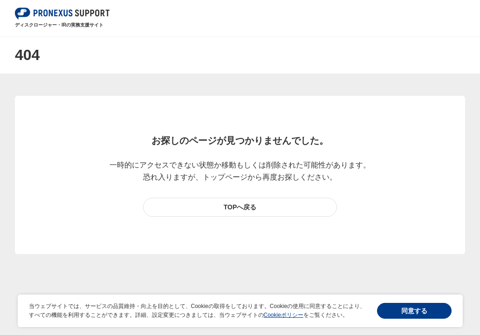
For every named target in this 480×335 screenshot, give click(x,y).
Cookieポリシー (283, 315)
